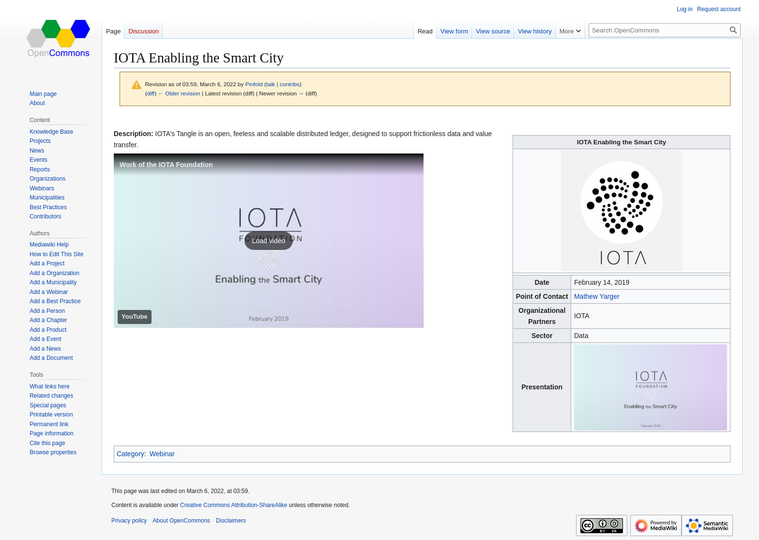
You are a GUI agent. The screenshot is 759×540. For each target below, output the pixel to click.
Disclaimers (231, 520)
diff (150, 93)
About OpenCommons (181, 520)
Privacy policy (129, 520)
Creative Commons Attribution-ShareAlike (233, 505)
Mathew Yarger (597, 296)
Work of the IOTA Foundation (166, 165)
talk (270, 84)
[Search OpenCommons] (665, 30)
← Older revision (179, 93)
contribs (290, 84)
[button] (269, 241)
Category (130, 454)
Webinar (162, 454)
